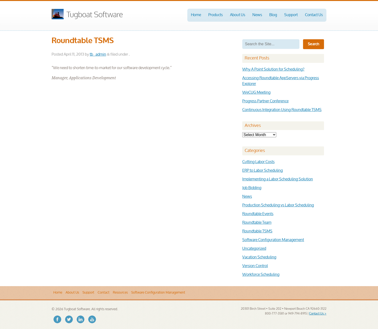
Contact (103, 293)
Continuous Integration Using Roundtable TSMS (282, 110)
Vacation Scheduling (259, 257)
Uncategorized (254, 249)
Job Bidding (251, 188)
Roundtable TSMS (257, 231)
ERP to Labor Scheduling (262, 171)
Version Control (255, 266)
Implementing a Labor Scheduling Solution (277, 179)
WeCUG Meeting (256, 93)
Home (196, 15)
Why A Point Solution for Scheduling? (273, 69)
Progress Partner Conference (265, 101)
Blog (273, 15)
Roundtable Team (256, 223)
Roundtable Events (257, 214)
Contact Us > (317, 314)
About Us (237, 15)
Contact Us (314, 15)
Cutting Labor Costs (258, 162)
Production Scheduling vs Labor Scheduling (278, 205)
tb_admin (98, 55)
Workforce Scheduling (260, 275)
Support (291, 15)
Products (215, 15)
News (257, 15)
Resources (120, 293)
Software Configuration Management (273, 240)
